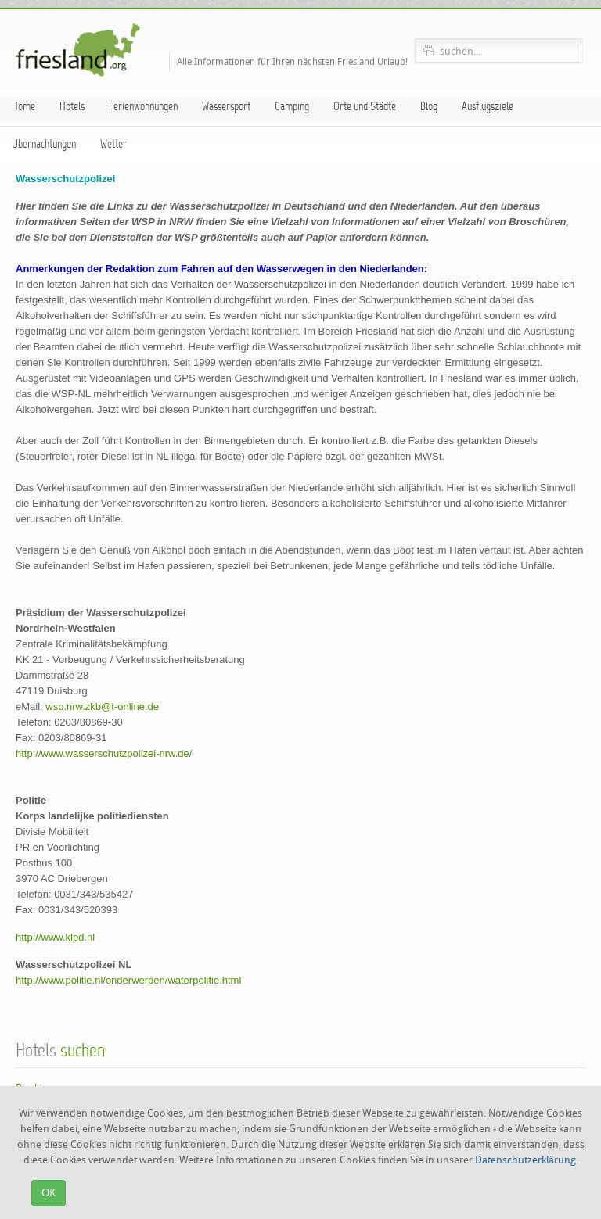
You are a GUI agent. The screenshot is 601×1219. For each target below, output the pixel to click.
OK (48, 1192)
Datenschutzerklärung (525, 1160)
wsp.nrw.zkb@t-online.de (102, 706)
